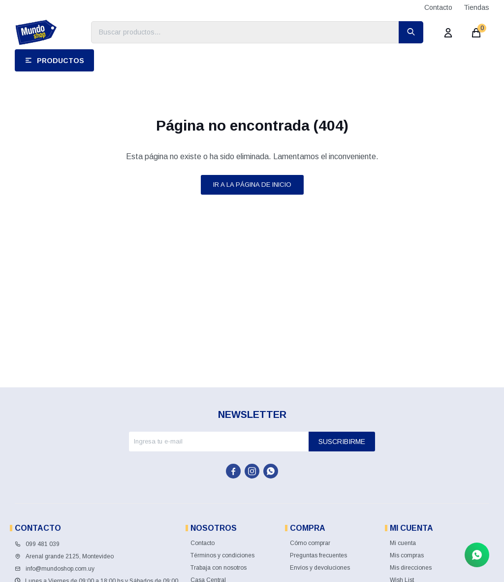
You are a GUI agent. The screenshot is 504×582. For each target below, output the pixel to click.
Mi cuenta (403, 543)
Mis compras (407, 555)
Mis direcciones (411, 567)
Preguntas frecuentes (318, 555)
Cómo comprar (310, 543)
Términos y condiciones (222, 555)
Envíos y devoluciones (320, 567)
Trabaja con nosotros (218, 567)
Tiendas (476, 7)
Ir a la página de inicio (252, 184)
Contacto (438, 7)
